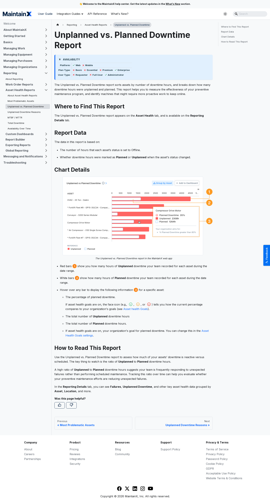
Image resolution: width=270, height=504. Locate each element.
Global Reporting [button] (17, 150)
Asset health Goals (135, 309)
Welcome (9, 23)
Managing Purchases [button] (17, 60)
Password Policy (217, 459)
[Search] (250, 14)
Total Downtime (16, 123)
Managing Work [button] (14, 48)
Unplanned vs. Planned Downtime (26, 106)
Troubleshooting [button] (14, 162)
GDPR (210, 468)
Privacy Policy (215, 454)
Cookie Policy (215, 463)
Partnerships (32, 459)
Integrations (77, 459)
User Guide (45, 13)
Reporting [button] (10, 73)
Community (122, 454)
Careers (29, 454)
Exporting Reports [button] (18, 145)
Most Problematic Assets (21, 101)
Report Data (227, 31)
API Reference (97, 13)
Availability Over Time (19, 128)
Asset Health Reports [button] (20, 90)
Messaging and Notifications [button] (23, 156)
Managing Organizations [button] (20, 67)
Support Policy (170, 449)
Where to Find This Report (235, 26)
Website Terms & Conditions (224, 478)
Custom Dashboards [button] (20, 134)
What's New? (119, 13)
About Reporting (14, 79)
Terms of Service (217, 449)
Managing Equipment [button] (17, 54)
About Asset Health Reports (22, 95)
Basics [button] (8, 42)
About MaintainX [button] (15, 29)
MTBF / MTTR (15, 117)
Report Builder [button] (15, 139)
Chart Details (228, 36)
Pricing (74, 449)
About (28, 449)
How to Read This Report (234, 41)
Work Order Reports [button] (19, 84)
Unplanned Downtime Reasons (24, 112)
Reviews (75, 454)
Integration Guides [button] (68, 13)
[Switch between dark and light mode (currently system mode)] (225, 14)
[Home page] (57, 25)
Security (75, 463)
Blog (118, 449)
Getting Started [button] (14, 36)
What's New (173, 4)
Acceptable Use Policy (221, 473)
